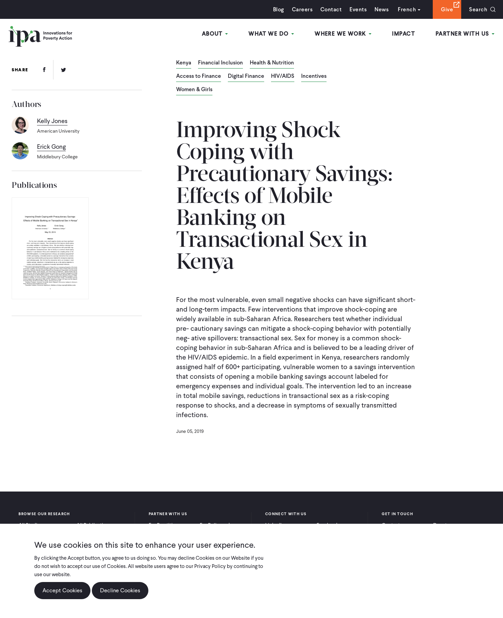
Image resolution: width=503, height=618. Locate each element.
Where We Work (343, 33)
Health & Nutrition (272, 63)
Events (358, 9)
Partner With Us (464, 33)
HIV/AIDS (282, 76)
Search (478, 9)
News (382, 9)
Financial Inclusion (220, 63)
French (407, 9)
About (215, 33)
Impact (403, 33)
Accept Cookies (62, 590)
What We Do (271, 33)
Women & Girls (194, 90)
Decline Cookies (120, 590)
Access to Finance (198, 76)
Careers (302, 9)
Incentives (314, 76)
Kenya (183, 63)
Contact (331, 9)
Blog (278, 9)
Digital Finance (246, 76)
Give (447, 9)
